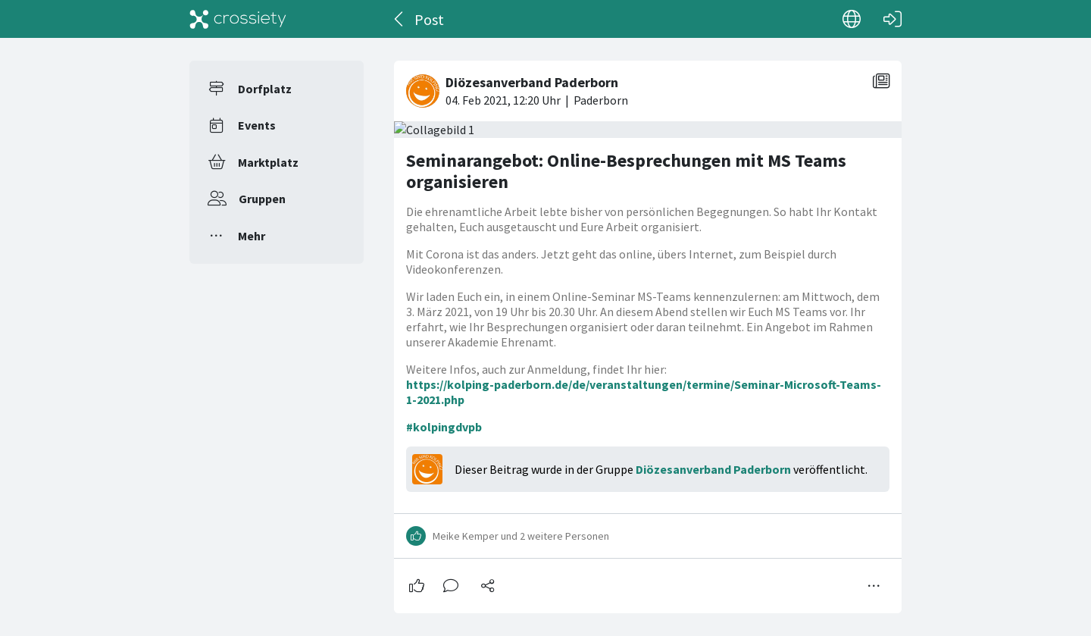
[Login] (892, 19)
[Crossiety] (237, 19)
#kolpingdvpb (444, 426)
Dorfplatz (265, 88)
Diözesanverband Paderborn (713, 469)
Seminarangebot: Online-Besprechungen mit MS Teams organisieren (626, 171)
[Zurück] (399, 19)
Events (257, 125)
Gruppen (262, 198)
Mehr (251, 235)
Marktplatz (268, 162)
